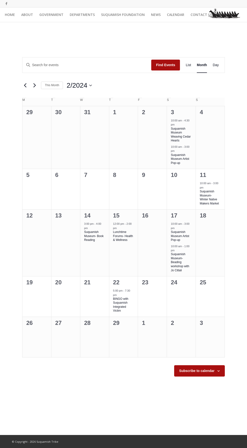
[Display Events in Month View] (202, 65)
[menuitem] (10, 14)
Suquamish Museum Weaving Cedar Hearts (181, 134)
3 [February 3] (172, 112)
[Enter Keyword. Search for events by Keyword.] (86, 65)
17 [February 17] (174, 215)
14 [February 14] (87, 215)
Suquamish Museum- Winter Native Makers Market (209, 197)
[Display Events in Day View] (216, 65)
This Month (52, 85)
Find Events (165, 65)
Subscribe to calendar (196, 371)
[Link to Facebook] (6, 3)
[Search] (220, 14)
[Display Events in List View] (188, 65)
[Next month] (34, 85)
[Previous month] (25, 85)
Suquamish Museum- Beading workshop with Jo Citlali (180, 262)
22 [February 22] (116, 282)
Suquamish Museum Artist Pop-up (180, 159)
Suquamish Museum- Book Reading (94, 236)
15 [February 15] (116, 215)
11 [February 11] (203, 175)
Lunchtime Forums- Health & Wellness (123, 236)
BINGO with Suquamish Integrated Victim (120, 305)
